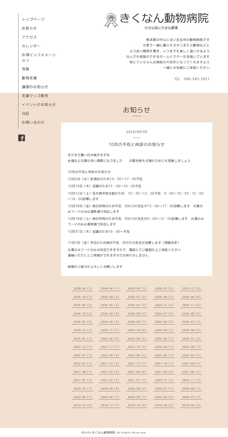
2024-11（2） (192, 305)
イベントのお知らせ (39, 104)
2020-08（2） (138, 388)
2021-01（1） (138, 380)
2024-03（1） (138, 322)
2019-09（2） (165, 405)
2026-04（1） (110, 288)
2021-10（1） (165, 363)
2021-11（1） (138, 363)
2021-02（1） (110, 380)
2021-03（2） (83, 380)
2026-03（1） (138, 288)
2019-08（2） (192, 405)
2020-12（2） (165, 380)
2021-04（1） (192, 372)
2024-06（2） (192, 313)
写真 (25, 69)
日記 (25, 113)
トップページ (33, 19)
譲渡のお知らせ (35, 86)
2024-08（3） (138, 313)
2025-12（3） (192, 288)
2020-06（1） (192, 388)
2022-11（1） (110, 347)
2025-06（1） (165, 297)
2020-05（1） (83, 397)
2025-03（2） (83, 305)
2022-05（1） (138, 355)
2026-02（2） (165, 288)
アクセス (29, 37)
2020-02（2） (165, 397)
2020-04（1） (110, 397)
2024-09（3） (110, 313)
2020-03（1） (138, 397)
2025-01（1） (138, 305)
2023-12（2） (83, 330)
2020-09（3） (110, 388)
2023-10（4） (138, 330)
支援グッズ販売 (35, 95)
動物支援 (29, 77)
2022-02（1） (192, 355)
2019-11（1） (110, 405)
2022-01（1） (83, 363)
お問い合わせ (33, 122)
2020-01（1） (192, 397)
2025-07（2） (138, 297)
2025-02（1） (110, 305)
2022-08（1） (192, 347)
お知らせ (29, 28)
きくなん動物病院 (103, 432)
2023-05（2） (110, 338)
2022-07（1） (83, 355)
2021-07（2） (110, 372)
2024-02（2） (165, 322)
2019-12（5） (83, 405)
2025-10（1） (83, 297)
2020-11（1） (192, 380)
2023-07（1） (83, 338)
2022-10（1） (138, 347)
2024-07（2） (165, 313)
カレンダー (31, 46)
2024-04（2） (110, 322)
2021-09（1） (192, 363)
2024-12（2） (165, 305)
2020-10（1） (83, 388)
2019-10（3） (138, 405)
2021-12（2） (110, 363)
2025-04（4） (192, 297)
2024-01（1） (192, 322)
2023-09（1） (165, 330)
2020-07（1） (165, 388)
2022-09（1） (165, 347)
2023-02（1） (165, 338)
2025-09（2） (110, 297)
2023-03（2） (138, 338)
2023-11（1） (110, 330)
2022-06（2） (110, 355)
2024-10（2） (83, 313)
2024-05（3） (83, 322)
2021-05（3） (165, 372)
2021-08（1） (83, 372)
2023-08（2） (192, 330)
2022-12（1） (83, 347)
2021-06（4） (138, 372)
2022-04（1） (165, 355)
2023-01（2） (192, 338)
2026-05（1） (83, 288)
